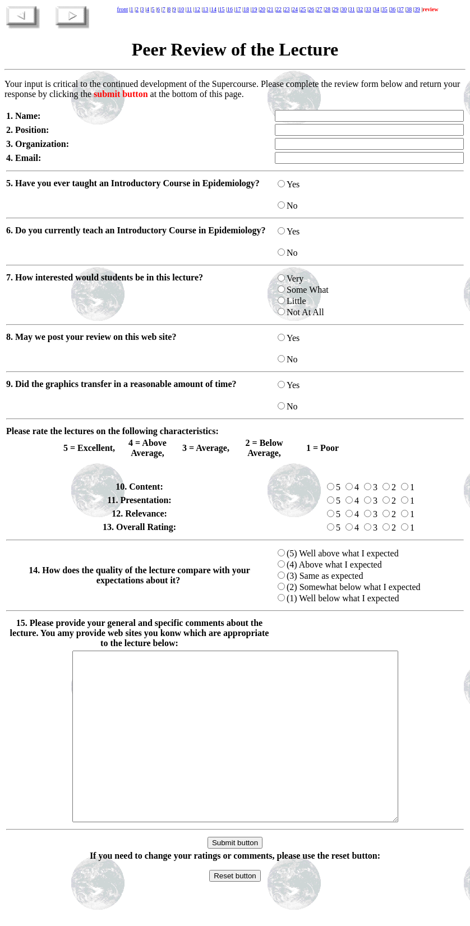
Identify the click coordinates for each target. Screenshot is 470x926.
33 (368, 9)
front (122, 9)
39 (417, 9)
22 (279, 9)
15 (221, 9)
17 (238, 9)
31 (352, 9)
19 (254, 9)
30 (344, 9)
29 (336, 9)
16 (230, 9)
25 (303, 9)
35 (385, 9)
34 (376, 9)
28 (327, 9)
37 (401, 9)
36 (392, 9)
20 (262, 9)
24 (295, 9)
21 (270, 9)
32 (360, 9)
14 (213, 9)
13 (205, 9)
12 (197, 9)
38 (409, 9)
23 (287, 9)
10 (181, 9)
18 (246, 9)
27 (319, 9)
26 (311, 9)
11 (189, 9)
